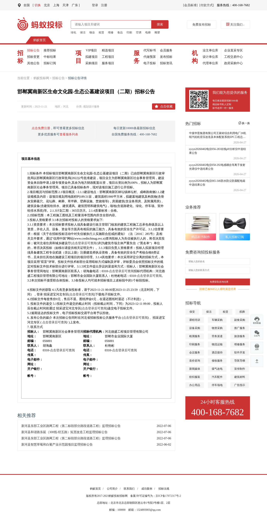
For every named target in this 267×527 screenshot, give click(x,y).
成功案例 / (148, 488)
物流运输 (217, 344)
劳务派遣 (217, 336)
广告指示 (239, 385)
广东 (76, 5)
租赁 (101, 32)
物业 (92, 32)
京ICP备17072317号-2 (168, 495)
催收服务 (217, 360)
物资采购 (217, 328)
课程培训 (194, 319)
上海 (56, 5)
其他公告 (33, 63)
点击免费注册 (41, 128)
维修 (110, 32)
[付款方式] (206, 5)
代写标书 (149, 50)
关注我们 (235, 24)
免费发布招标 (201, 24)
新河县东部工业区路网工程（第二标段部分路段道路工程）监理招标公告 (71, 425)
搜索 (160, 24)
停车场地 (217, 385)
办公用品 (194, 385)
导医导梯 (239, 360)
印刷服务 (194, 344)
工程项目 (108, 56)
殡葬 (242, 311)
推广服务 (239, 328)
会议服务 (194, 352)
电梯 (148, 32)
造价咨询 (194, 360)
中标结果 (50, 56)
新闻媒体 (194, 368)
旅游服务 (239, 336)
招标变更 (33, 56)
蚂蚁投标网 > (43, 78)
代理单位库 (210, 63)
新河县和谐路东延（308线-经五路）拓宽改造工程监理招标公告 (64, 432)
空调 (138, 32)
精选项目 (108, 50)
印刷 (129, 32)
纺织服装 (194, 377)
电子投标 (149, 63)
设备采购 (194, 328)
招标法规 (163, 488)
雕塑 (157, 32)
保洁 (83, 32)
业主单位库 (210, 50)
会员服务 (166, 50)
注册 (104, 5)
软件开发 (239, 352)
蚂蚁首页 (39, 40)
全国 (26, 5)
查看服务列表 (69, 134)
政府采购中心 (233, 63)
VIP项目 (91, 50)
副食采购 (239, 319)
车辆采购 (217, 319)
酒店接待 (217, 352)
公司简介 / (114, 488)
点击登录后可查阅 (84, 243)
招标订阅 (50, 63)
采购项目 (91, 63)
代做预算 (149, 56)
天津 (65, 5)
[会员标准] (190, 5)
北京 (47, 5)
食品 (120, 32)
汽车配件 (217, 377)
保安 (192, 311)
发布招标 (166, 56)
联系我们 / (131, 488)
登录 (95, 5)
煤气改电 (217, 368)
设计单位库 (210, 56)
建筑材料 (239, 377)
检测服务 (194, 336)
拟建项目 (91, 56)
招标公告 (33, 50)
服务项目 (108, 63)
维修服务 (239, 344)
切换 (37, 5)
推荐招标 (50, 50)
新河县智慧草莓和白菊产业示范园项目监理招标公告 (57, 444)
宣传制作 (239, 368)
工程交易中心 (233, 56)
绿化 (73, 32)
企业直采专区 (233, 50)
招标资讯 (166, 63)
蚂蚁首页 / (97, 488)
